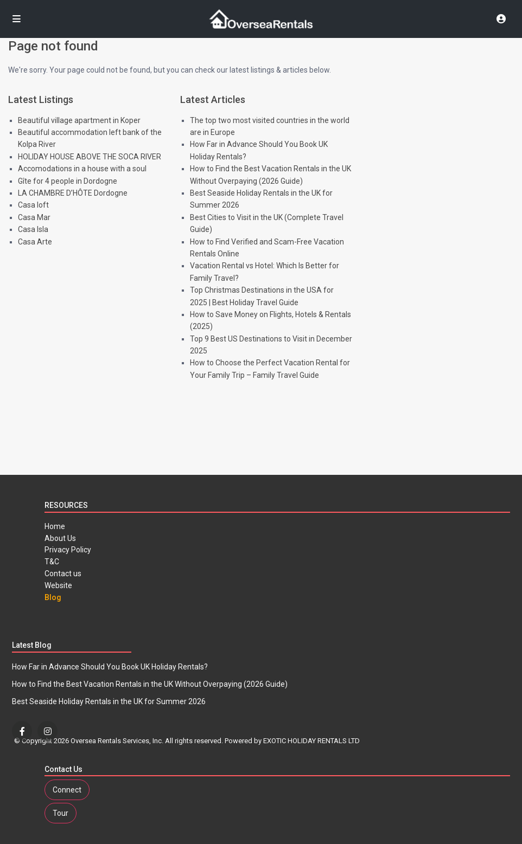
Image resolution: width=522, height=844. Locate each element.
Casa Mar (34, 217)
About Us (60, 538)
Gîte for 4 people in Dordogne (67, 181)
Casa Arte (35, 241)
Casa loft (33, 205)
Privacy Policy (67, 549)
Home (54, 526)
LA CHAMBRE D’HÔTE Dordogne (73, 193)
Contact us (62, 573)
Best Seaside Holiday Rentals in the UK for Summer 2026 (109, 701)
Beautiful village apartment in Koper (79, 120)
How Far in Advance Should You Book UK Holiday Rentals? (110, 666)
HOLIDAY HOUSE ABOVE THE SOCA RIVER (89, 156)
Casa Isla (33, 229)
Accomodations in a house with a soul (82, 168)
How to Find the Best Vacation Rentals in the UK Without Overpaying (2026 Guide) (150, 684)
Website (58, 585)
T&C (51, 561)
